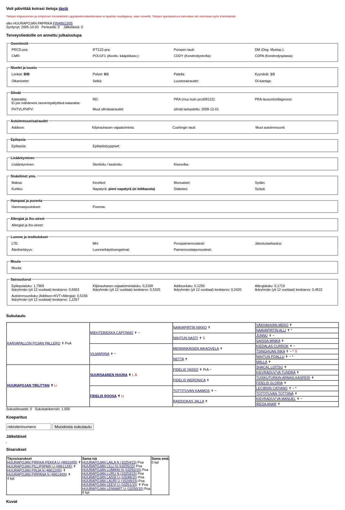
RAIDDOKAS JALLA (188, 401)
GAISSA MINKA (268, 341)
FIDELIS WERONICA (189, 380)
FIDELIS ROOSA (103, 396)
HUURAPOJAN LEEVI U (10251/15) (109, 484)
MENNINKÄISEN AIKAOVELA (196, 348)
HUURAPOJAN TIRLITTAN (28, 385)
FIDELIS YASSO (186, 369)
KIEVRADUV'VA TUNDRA (275, 372)
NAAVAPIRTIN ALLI (271, 330)
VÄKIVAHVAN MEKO (272, 325)
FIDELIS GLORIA (269, 383)
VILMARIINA (99, 354)
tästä (63, 8)
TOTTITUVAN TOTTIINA (274, 393)
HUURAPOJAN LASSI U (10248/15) (109, 477)
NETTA (178, 359)
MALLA (261, 362)
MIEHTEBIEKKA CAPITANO (111, 333)
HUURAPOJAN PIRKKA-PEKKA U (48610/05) (42, 462)
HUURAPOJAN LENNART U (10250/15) (112, 488)
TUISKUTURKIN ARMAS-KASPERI (283, 377)
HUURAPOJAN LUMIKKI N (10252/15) (111, 470)
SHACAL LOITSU (269, 367)
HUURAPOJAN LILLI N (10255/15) (108, 466)
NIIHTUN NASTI (185, 338)
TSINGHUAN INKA (270, 351)
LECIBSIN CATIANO (271, 388)
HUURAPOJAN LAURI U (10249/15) (110, 481)
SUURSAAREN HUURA (108, 375)
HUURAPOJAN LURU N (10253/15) (109, 473)
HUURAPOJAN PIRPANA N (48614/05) (37, 474)
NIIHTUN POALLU (270, 356)
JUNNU (262, 335)
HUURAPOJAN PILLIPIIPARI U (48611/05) (39, 466)
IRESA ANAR (266, 404)
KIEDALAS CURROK (272, 346)
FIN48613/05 (63, 23)
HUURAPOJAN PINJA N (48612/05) (34, 470)
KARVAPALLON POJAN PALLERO (33, 343)
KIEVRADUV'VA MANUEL (275, 399)
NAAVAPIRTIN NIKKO (190, 327)
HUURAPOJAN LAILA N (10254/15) (109, 462)
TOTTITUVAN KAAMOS (191, 390)
